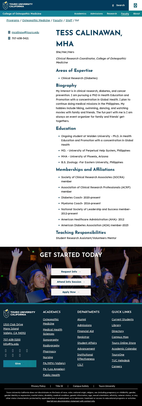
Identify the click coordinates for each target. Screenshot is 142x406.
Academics (80, 13)
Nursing (48, 357)
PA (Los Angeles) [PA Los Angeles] (54, 369)
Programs (12, 20)
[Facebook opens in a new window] (19, 350)
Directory (118, 331)
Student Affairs (87, 342)
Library (116, 325)
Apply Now (69, 292)
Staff (69, 20)
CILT (80, 364)
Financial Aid (85, 331)
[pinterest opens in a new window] (19, 355)
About (136, 13)
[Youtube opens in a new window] (5, 350)
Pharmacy (49, 351)
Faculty (125, 13)
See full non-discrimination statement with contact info (71, 401)
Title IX (56, 386)
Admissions (96, 13)
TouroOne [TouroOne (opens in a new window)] (118, 354)
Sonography (51, 339)
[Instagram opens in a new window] (12, 350)
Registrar (83, 337)
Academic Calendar (124, 348)
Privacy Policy (38, 386)
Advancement (86, 348)
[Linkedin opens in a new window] (27, 350)
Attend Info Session (66, 281)
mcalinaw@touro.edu (25, 32)
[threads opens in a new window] (12, 355)
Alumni (81, 319)
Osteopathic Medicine (36, 20)
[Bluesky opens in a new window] (5, 355)
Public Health (51, 375)
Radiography (51, 345)
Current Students (123, 319)
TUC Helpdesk (121, 360)
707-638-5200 (11, 339)
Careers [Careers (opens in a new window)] (117, 366)
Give (18, 363)
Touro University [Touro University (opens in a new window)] (104, 386)
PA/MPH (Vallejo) (54, 363)
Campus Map (120, 337)
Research (112, 13)
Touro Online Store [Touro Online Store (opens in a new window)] (124, 342)
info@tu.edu (11, 344)
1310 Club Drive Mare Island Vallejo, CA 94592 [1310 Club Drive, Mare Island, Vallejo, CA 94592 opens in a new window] (14, 329)
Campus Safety (81, 386)
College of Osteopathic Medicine (22, 13)
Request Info (69, 271)
